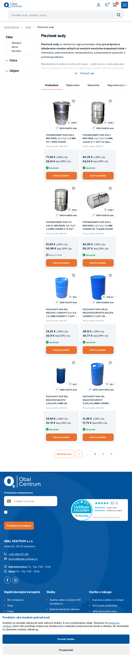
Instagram (15, 580)
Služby (50, 592)
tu (37, 629)
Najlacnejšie (73, 85)
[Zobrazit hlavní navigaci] (124, 5)
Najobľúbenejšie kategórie (22, 592)
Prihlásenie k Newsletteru (18, 492)
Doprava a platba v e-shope (108, 599)
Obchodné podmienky (104, 605)
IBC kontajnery (15, 599)
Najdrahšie (94, 85)
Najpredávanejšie (117, 85)
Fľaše (10, 611)
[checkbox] (6, 512)
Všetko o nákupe (100, 592)
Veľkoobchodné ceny (104, 611)
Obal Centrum (11, 27)
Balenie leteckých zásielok (65, 609)
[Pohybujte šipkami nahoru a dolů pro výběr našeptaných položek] (66, 14)
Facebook (7, 580)
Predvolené (51, 85)
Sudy (28, 27)
